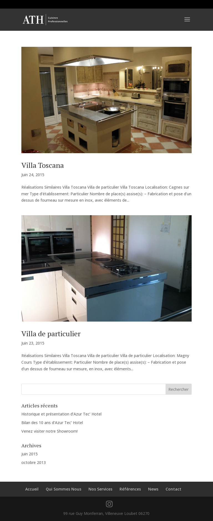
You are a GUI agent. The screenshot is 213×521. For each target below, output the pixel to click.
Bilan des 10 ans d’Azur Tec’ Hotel (52, 422)
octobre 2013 (33, 462)
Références (130, 489)
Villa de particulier (51, 333)
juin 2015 (29, 453)
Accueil (32, 489)
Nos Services (100, 489)
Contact (173, 489)
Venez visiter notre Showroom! (49, 431)
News (153, 489)
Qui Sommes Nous (63, 489)
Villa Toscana (42, 165)
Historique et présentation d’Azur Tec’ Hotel (61, 414)
